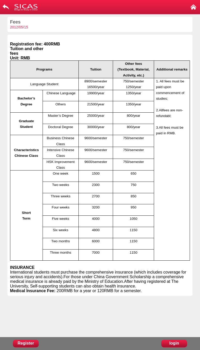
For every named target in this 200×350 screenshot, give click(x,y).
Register (26, 343)
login (174, 343)
